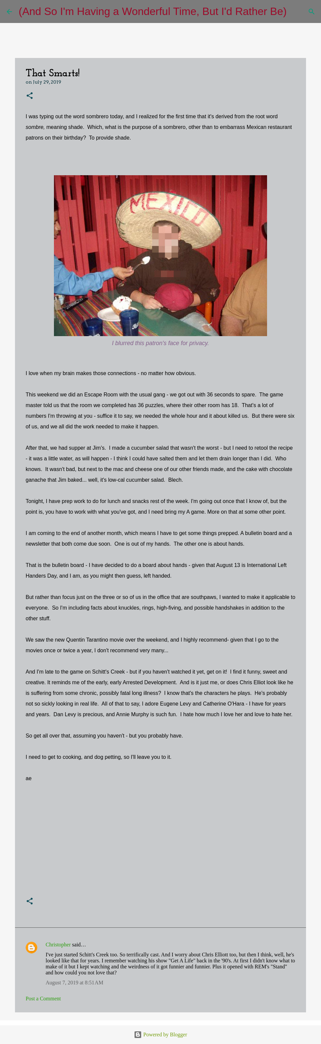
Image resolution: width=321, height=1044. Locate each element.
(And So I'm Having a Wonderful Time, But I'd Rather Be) (153, 11)
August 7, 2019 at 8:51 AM (74, 982)
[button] (30, 96)
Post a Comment (43, 998)
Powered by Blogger (160, 1034)
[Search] (296, 12)
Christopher (58, 944)
